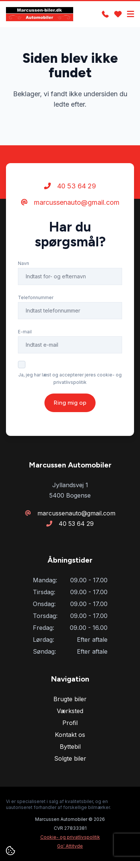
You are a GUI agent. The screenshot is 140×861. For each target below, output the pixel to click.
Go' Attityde (70, 846)
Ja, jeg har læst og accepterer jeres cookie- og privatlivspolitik (70, 378)
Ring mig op (70, 402)
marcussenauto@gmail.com (70, 202)
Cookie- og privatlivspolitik (70, 837)
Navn (23, 263)
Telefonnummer (35, 297)
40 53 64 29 (70, 186)
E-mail (25, 331)
